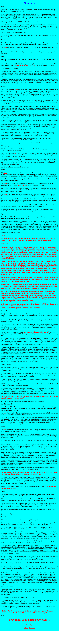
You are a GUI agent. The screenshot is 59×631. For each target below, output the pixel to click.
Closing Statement (29, 628)
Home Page (29, 625)
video (5, 47)
